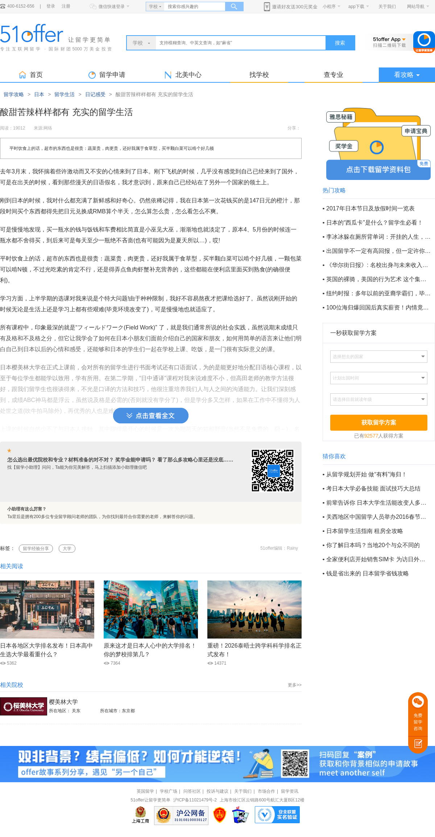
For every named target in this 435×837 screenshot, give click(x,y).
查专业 (333, 74)
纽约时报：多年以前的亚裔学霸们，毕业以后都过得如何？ (378, 293)
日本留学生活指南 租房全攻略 (364, 531)
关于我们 (387, 6)
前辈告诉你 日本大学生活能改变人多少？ (378, 503)
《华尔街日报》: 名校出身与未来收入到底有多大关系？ (378, 265)
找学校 (259, 74)
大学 (67, 548)
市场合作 (266, 791)
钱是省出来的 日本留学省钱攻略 (367, 573)
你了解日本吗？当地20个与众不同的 (373, 545)
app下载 (356, 6)
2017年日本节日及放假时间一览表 (370, 208)
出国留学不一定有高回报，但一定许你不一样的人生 (378, 251)
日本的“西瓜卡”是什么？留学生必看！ (374, 222)
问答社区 (192, 791)
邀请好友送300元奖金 (295, 6)
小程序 (329, 6)
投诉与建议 (217, 791)
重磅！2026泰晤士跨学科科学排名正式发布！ (254, 650)
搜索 (340, 43)
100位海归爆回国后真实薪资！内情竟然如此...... (378, 307)
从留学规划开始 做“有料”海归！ (366, 474)
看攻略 (407, 74)
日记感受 (95, 94)
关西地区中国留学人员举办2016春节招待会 (378, 517)
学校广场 (168, 791)
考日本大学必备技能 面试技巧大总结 (373, 488)
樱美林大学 (63, 702)
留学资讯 (289, 791)
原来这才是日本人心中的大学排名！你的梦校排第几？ (150, 650)
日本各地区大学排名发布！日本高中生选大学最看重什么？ (46, 650)
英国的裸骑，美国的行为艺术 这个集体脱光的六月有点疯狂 (378, 279)
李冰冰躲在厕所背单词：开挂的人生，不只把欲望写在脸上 (378, 237)
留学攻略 (14, 94)
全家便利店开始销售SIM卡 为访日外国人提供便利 (378, 559)
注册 (66, 6)
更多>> (295, 685)
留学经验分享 (36, 548)
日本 (39, 94)
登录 (50, 6)
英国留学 (145, 791)
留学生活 (64, 94)
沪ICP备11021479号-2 (195, 800)
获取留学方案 (378, 422)
